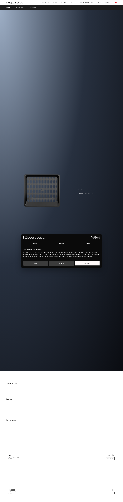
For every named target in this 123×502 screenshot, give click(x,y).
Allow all (87, 263)
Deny (35, 263)
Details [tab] (61, 243)
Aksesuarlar (32, 7)
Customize (61, 263)
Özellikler (9, 399)
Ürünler (45, 2)
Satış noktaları (103, 2)
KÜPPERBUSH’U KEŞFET (60, 2)
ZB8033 (9, 7)
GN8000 (11, 490)
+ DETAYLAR (110, 458)
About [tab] (88, 243)
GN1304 (11, 455)
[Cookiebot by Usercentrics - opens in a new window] (92, 237)
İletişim (74, 2)
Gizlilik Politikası (87, 2)
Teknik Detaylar (20, 7)
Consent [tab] (34, 243)
